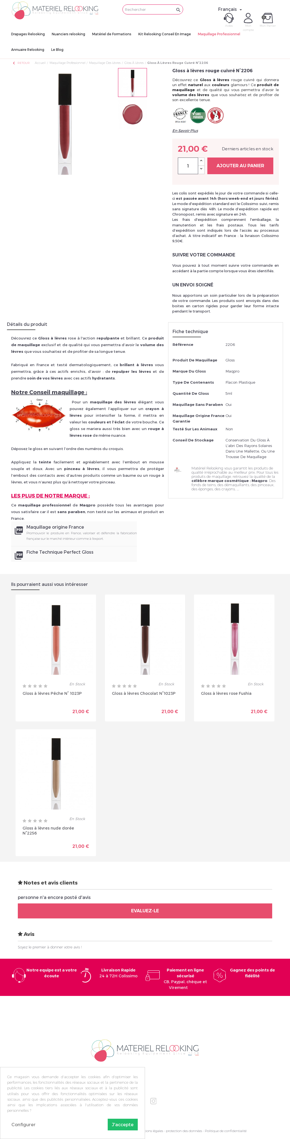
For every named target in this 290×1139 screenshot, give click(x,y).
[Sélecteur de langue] (231, 9)
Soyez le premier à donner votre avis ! (50, 947)
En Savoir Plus (185, 130)
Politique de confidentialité (226, 1131)
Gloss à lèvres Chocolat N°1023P (144, 693)
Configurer (23, 1124)
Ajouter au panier (240, 165)
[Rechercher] (152, 9)
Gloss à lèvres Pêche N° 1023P (52, 693)
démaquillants (236, 485)
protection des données (184, 1131)
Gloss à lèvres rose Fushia (226, 693)
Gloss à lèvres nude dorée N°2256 (48, 830)
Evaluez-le (145, 910)
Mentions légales (150, 1131)
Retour (21, 63)
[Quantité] (188, 166)
